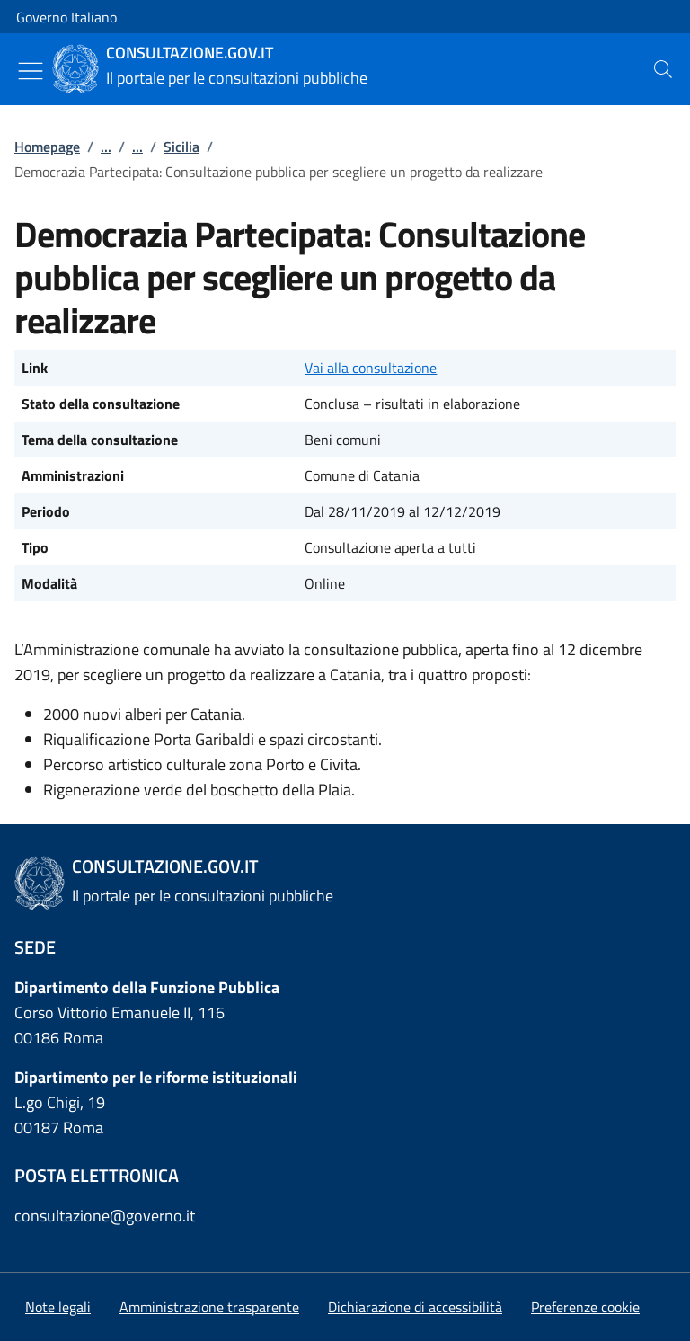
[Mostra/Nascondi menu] (30, 71)
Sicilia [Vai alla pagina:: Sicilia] (181, 146)
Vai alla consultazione (371, 367)
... (106, 146)
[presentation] (663, 69)
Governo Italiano (66, 17)
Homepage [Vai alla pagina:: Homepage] (47, 146)
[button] (585, 1307)
